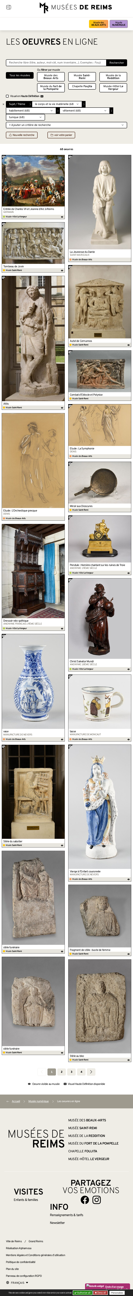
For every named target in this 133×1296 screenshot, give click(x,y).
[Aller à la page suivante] (91, 1072)
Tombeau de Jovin (13, 266)
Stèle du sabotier (12, 841)
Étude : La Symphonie (82, 448)
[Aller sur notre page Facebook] (85, 1200)
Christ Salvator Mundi (82, 661)
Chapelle (82, 86)
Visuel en (26, 96)
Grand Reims (36, 1241)
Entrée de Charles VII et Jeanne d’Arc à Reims (28, 209)
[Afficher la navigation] (8, 7)
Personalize (117, 1293)
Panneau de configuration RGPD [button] (24, 1276)
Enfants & (26, 1200)
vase (5, 731)
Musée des (98, 24)
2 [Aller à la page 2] (61, 1072)
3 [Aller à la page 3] (71, 1072)
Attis (6, 404)
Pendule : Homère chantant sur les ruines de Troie (97, 565)
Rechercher (116, 63)
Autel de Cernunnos (81, 341)
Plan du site (12, 1269)
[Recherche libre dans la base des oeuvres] (56, 62)
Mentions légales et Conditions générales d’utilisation (35, 1255)
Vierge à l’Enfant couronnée (85, 871)
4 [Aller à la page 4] (81, 1072)
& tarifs (66, 1215)
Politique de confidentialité (21, 1262)
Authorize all (83, 1292)
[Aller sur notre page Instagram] (96, 1200)
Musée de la (113, 77)
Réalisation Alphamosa (18, 1248)
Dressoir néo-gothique (15, 621)
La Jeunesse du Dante (82, 252)
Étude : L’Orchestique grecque (20, 510)
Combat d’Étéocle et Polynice (86, 395)
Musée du (51, 88)
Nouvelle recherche (21, 135)
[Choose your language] (17, 1283)
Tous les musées (19, 75)
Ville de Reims (14, 1241)
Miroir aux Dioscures (81, 506)
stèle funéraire (11, 947)
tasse (73, 731)
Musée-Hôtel (113, 88)
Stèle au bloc (77, 1056)
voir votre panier (61, 135)
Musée (118, 24)
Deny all (101, 1292)
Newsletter (57, 1223)
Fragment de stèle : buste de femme (90, 950)
